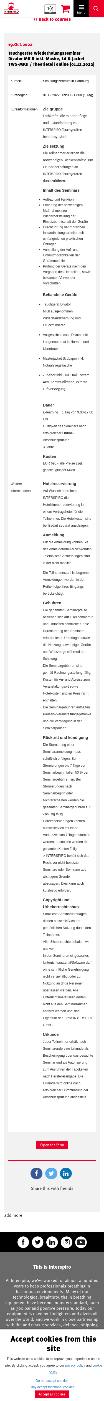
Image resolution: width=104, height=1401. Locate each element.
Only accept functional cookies (51, 1387)
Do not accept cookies (51, 1381)
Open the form (52, 1145)
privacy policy (75, 1365)
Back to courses (55, 19)
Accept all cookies (52, 1394)
